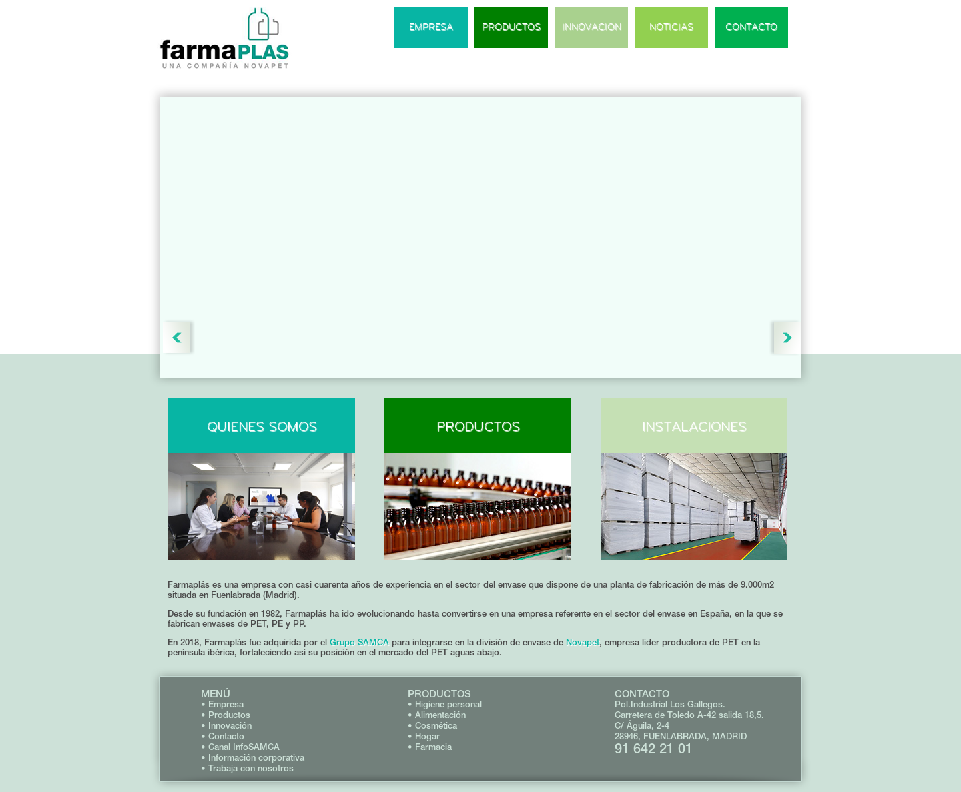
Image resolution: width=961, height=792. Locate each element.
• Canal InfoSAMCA (240, 747)
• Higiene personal (445, 704)
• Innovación (226, 726)
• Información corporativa (252, 758)
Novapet (582, 642)
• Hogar (424, 736)
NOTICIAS (671, 27)
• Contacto (222, 736)
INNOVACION (591, 27)
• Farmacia (430, 747)
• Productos (225, 715)
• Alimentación (437, 715)
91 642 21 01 (654, 748)
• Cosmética (432, 726)
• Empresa (222, 704)
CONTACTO (751, 27)
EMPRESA (431, 27)
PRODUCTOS (511, 27)
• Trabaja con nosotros (247, 768)
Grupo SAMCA (359, 642)
